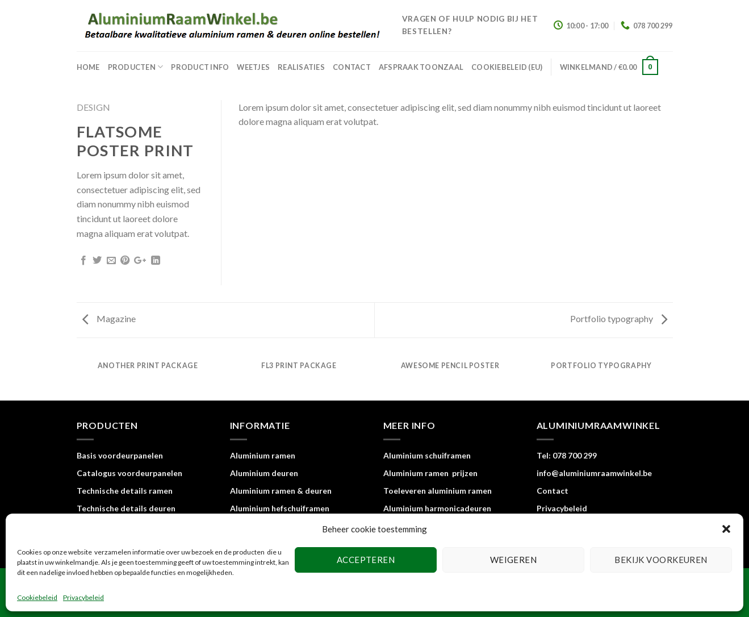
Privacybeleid (83, 597)
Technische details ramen (125, 490)
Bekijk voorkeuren (661, 560)
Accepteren (366, 560)
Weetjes (253, 67)
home (88, 67)
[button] (726, 529)
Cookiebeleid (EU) (506, 67)
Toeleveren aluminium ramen (437, 490)
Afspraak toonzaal (421, 67)
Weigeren (513, 560)
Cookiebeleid (37, 597)
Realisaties (301, 67)
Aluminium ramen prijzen (430, 473)
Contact (352, 67)
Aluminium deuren (264, 473)
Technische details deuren (126, 508)
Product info (200, 67)
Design (93, 107)
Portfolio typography (618, 318)
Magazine (109, 318)
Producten (136, 66)
